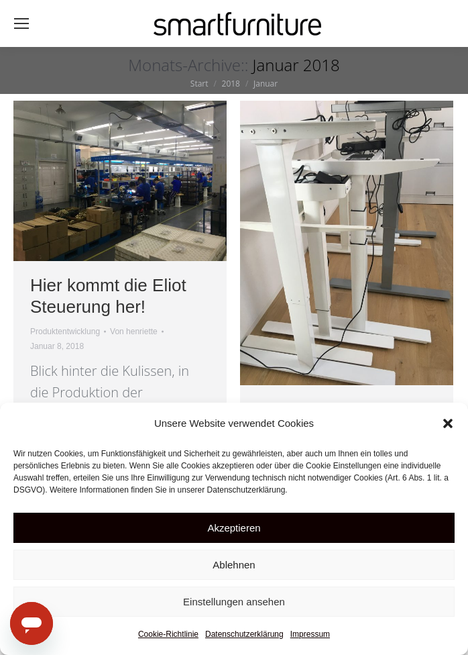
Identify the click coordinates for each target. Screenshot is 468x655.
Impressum (310, 634)
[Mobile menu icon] (21, 23)
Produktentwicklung (65, 331)
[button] (448, 423)
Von (134, 331)
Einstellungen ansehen (234, 601)
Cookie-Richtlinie (168, 634)
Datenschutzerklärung (244, 634)
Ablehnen (234, 564)
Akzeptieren (233, 528)
